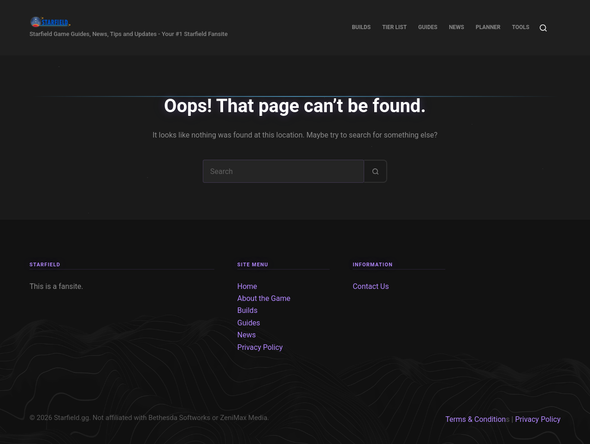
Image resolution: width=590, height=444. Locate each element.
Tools (521, 27)
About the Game (263, 298)
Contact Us (371, 286)
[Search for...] (283, 171)
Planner (488, 27)
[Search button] (375, 171)
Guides (427, 27)
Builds (361, 27)
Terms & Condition (475, 419)
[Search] (543, 27)
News (456, 27)
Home (247, 286)
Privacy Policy (260, 347)
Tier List (394, 27)
